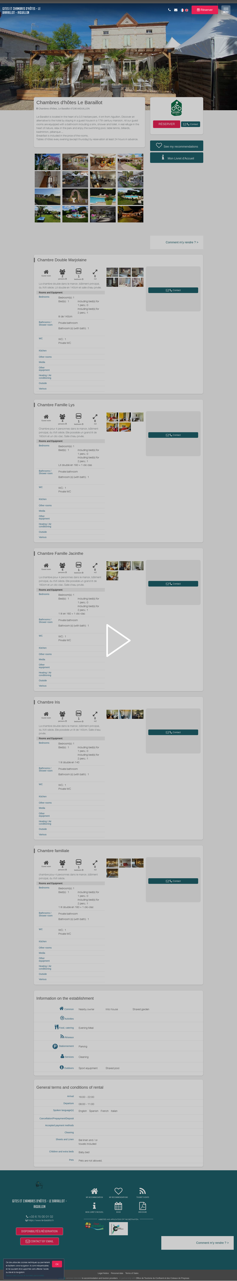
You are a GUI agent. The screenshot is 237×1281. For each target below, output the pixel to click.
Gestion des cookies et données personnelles (25, 1275)
